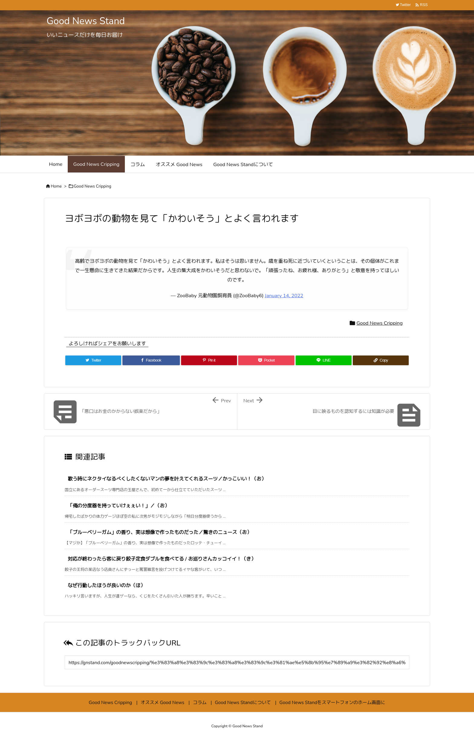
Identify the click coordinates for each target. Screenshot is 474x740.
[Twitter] (93, 360)
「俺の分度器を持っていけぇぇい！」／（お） (118, 505)
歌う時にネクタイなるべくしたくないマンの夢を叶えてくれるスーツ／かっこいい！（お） (167, 478)
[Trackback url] (237, 662)
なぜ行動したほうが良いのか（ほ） (106, 585)
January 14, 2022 (284, 295)
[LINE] (324, 360)
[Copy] (381, 360)
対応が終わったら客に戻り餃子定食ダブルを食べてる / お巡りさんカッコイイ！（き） (162, 558)
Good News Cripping (92, 186)
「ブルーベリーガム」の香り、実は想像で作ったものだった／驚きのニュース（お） (160, 532)
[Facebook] (151, 360)
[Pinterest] (209, 360)
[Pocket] (266, 360)
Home (56, 186)
